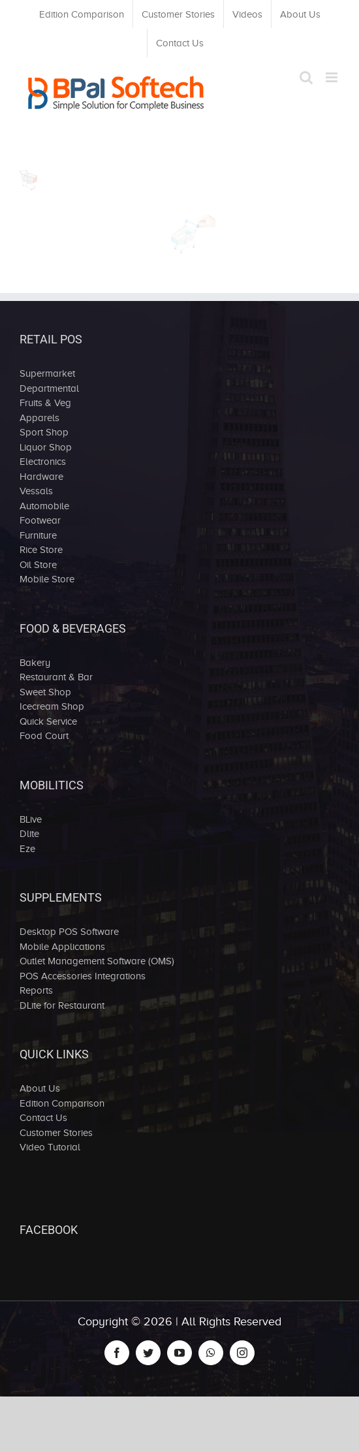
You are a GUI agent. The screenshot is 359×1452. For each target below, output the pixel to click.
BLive (31, 819)
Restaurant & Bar (56, 677)
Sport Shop (44, 432)
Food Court (44, 736)
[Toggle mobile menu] (332, 77)
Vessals (36, 491)
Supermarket (47, 373)
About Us (40, 1088)
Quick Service (48, 721)
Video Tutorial (50, 1147)
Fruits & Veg (45, 403)
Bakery (35, 662)
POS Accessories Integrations (83, 976)
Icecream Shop (52, 706)
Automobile (44, 506)
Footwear (40, 520)
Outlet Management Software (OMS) (97, 961)
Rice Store (41, 549)
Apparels (39, 418)
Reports (36, 990)
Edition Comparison (62, 1103)
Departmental (49, 388)
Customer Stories (56, 1133)
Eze (27, 849)
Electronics (43, 461)
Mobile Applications (62, 946)
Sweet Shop (45, 692)
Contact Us (43, 1118)
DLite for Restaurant (62, 1005)
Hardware (41, 476)
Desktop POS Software (69, 931)
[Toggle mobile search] (306, 77)
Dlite (29, 834)
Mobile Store (47, 579)
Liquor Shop (46, 447)
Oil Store (38, 565)
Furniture (38, 535)
